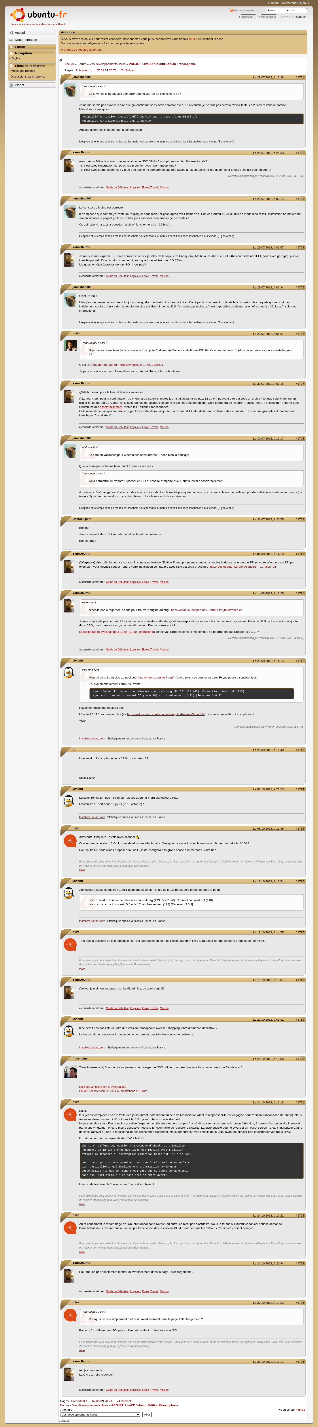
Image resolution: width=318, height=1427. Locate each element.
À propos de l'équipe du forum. (81, 49)
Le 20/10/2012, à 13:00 (268, 1059)
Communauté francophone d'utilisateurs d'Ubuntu (38, 24)
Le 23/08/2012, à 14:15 (268, 661)
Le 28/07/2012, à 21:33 (268, 153)
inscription (300, 16)
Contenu (274, 3)
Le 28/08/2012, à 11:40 (268, 750)
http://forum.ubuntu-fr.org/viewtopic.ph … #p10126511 (127, 364)
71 (115, 70)
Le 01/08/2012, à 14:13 (268, 554)
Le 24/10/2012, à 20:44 (268, 1263)
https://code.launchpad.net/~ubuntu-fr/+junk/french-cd (206, 610)
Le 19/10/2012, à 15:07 (268, 980)
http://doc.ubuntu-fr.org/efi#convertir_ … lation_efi (243, 566)
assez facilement (111, 407)
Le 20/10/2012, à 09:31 (268, 1019)
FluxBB (300, 1409)
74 (123, 70)
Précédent (82, 70)
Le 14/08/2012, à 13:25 (268, 593)
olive (82, 870)
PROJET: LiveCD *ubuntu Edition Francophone (162, 64)
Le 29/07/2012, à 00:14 (268, 199)
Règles (15, 58)
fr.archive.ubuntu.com (92, 738)
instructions (146, 631)
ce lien (193, 39)
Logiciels (135, 187)
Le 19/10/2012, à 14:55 (268, 932)
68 (102, 70)
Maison (164, 187)
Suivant (130, 70)
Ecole (145, 187)
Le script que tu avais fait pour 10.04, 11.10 (108, 631)
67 (98, 70)
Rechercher (289, 3)
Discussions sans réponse (28, 76)
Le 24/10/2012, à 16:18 (268, 1102)
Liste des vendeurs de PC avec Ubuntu (102, 1086)
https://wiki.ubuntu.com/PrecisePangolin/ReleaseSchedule (166, 714)
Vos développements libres (107, 64)
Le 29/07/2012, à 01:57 (268, 247)
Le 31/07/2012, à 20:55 (268, 519)
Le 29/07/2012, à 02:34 (268, 287)
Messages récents (23, 70)
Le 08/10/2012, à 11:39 (268, 828)
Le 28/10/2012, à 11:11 (268, 1361)
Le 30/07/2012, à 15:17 (268, 438)
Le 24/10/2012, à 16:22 (268, 1215)
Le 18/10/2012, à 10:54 (268, 881)
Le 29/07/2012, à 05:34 (268, 333)
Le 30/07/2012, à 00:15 (268, 383)
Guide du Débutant (117, 187)
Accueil (69, 64)
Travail (154, 187)
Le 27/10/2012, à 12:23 (268, 1302)
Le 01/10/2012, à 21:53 (268, 789)
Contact (64, 1420)
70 (110, 70)
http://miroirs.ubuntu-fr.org (155, 677)
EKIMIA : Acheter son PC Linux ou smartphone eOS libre (113, 1091)
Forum (82, 64)
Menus (304, 3)
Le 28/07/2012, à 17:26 (268, 77)
